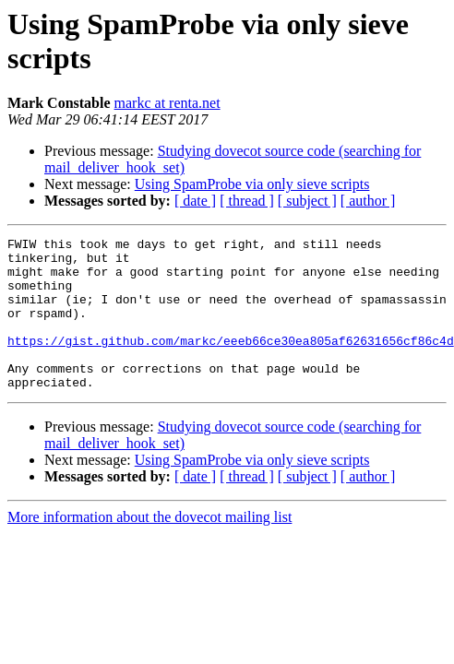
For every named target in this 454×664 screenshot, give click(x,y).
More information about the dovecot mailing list (149, 547)
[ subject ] (307, 200)
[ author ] (368, 200)
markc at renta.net (167, 103)
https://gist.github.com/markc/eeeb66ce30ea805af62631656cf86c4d (230, 362)
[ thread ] (247, 200)
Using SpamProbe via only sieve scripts (252, 184)
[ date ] (195, 200)
